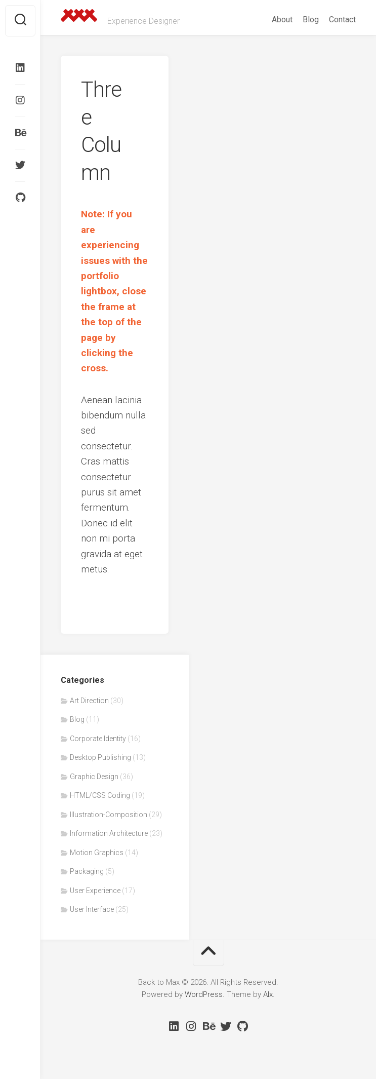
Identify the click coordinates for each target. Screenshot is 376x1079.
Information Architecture (109, 833)
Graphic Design (94, 777)
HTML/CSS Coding (100, 795)
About (282, 19)
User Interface (92, 909)
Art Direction (89, 701)
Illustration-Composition (108, 815)
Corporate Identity (98, 739)
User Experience (95, 891)
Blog (311, 19)
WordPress (204, 994)
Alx (268, 994)
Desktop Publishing (100, 757)
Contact (342, 19)
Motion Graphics (96, 853)
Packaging (87, 871)
